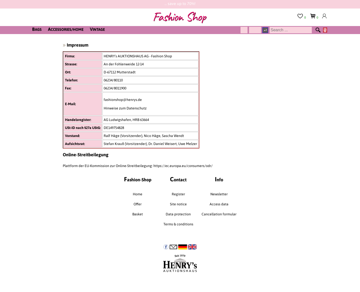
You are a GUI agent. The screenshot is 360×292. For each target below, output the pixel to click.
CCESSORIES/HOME (66, 29)
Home (137, 194)
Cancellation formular (219, 214)
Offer (138, 204)
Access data (219, 204)
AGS (37, 29)
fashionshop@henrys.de (123, 100)
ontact (178, 179)
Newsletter (219, 194)
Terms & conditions (178, 224)
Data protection (178, 214)
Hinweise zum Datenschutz (125, 108)
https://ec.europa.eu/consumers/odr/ (183, 166)
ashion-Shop (137, 179)
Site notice (178, 204)
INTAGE (97, 29)
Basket (137, 214)
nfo (219, 179)
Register (178, 194)
